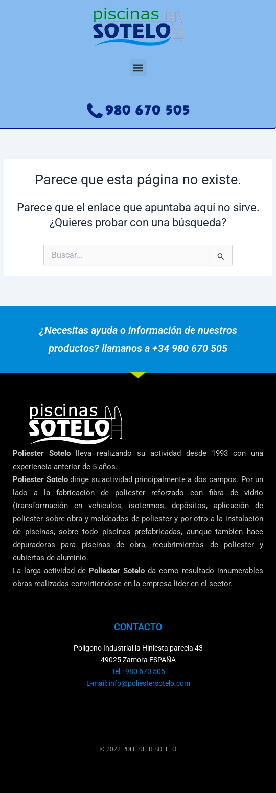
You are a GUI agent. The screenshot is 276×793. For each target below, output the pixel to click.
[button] (138, 67)
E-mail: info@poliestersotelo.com (138, 683)
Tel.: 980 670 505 (138, 671)
